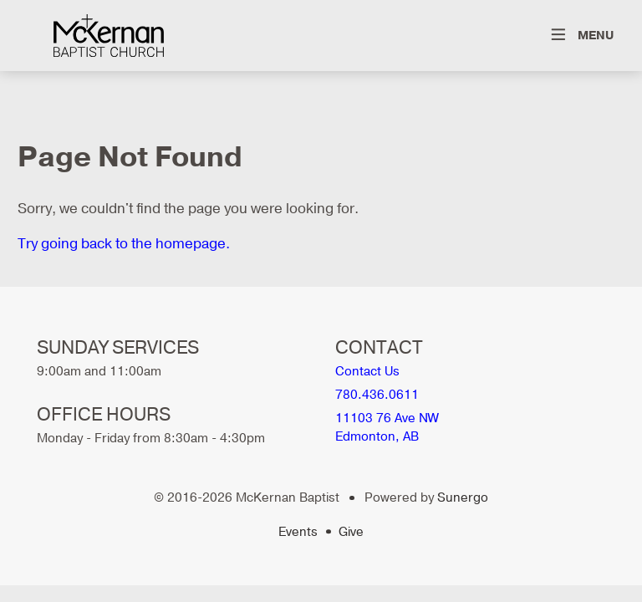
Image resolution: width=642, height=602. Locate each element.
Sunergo (462, 497)
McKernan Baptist (108, 35)
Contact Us (367, 371)
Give (351, 531)
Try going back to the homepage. (124, 243)
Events (298, 531)
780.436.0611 (377, 394)
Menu (596, 35)
